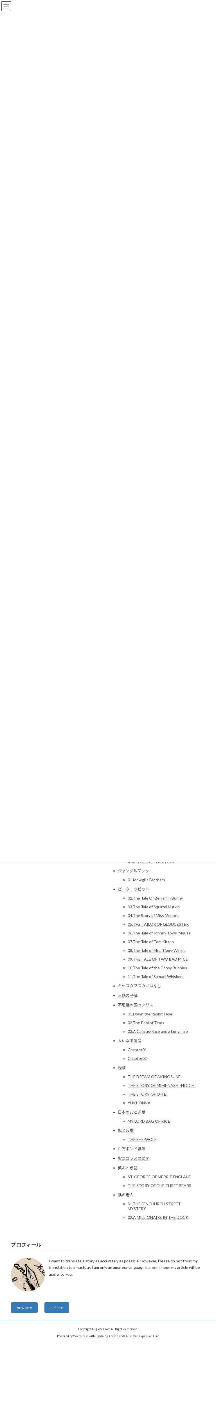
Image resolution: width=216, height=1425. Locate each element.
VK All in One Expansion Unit (140, 1336)
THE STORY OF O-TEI (148, 1094)
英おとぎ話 (128, 1167)
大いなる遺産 (129, 1040)
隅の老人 (126, 1194)
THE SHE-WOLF (142, 1139)
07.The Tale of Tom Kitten (151, 941)
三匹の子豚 (128, 995)
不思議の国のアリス (135, 1005)
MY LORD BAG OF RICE (149, 1121)
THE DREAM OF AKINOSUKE (154, 1076)
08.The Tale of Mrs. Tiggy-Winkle (157, 950)
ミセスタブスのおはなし (139, 985)
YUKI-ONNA (139, 1102)
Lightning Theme (106, 1336)
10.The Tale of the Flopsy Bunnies (157, 967)
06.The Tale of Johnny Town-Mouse (159, 932)
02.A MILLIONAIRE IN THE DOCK (158, 1217)
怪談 (122, 1067)
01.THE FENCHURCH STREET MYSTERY (154, 1206)
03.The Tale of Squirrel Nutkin (154, 906)
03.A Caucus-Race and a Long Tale (158, 1031)
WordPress (80, 1336)
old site (56, 1307)
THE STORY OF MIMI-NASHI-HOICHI (162, 1085)
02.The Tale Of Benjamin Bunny (155, 898)
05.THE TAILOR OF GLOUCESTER (158, 924)
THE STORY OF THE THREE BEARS (159, 1185)
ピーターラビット (133, 889)
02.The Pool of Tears (146, 1022)
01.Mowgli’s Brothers (146, 879)
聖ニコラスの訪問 (133, 1158)
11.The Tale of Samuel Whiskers (156, 976)
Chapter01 (137, 1049)
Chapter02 (137, 1058)
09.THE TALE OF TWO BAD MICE (158, 959)
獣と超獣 (126, 1130)
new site (24, 1307)
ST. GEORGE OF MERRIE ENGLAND (160, 1176)
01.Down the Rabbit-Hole (150, 1014)
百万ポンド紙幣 (131, 1148)
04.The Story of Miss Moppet (153, 915)
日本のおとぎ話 (131, 1112)
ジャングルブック (133, 870)
